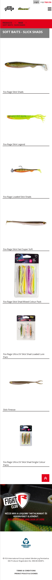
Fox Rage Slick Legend (14, 144)
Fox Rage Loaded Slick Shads (17, 196)
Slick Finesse (9, 409)
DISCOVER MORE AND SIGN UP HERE (26, 519)
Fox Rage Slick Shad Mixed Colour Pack (22, 301)
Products (7, 22)
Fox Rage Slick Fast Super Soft (18, 249)
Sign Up (47, 2)
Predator (20, 6)
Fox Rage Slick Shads (13, 91)
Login (36, 2)
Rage (5, 6)
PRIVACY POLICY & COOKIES (26, 573)
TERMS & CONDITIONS (26, 570)
